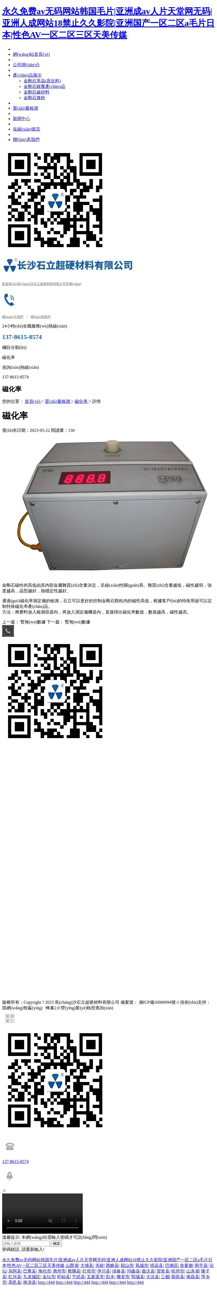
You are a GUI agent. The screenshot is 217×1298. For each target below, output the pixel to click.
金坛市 (48, 1276)
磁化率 (82, 401)
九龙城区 (31, 1276)
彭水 (110, 1276)
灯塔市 (88, 1271)
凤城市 (141, 1265)
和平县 (201, 1265)
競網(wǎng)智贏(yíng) (47, 752)
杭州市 (177, 1271)
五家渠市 (95, 1276)
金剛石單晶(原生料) (51, 763)
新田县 (177, 1276)
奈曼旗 (186, 1265)
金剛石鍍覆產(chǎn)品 (86, 763)
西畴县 (112, 1265)
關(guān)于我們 (12, 317)
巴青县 (29, 1271)
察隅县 (74, 1271)
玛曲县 (133, 1271)
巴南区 (171, 1265)
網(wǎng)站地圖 (15, 793)
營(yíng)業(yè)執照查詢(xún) (87, 1008)
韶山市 (127, 1265)
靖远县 (156, 1265)
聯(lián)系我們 (40, 317)
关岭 (99, 1265)
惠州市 (59, 1271)
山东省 (192, 1271)
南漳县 (29, 1282)
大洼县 (152, 1276)
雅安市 (123, 1276)
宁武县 (78, 1276)
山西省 (72, 1265)
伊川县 (103, 1271)
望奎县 (163, 1271)
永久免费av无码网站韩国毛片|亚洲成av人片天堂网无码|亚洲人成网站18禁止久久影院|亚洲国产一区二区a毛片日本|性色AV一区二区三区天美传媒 (108, 23)
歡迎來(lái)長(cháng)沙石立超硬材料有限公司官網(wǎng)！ (41, 284)
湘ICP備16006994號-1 (159, 1002)
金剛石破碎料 (116, 763)
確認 (56, 1243)
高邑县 (14, 1282)
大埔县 (86, 1265)
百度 (24, 752)
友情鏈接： (11, 752)
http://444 (46, 1282)
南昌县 (192, 1276)
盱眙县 (63, 1276)
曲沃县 (148, 1271)
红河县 (14, 1276)
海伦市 (44, 1271)
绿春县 (118, 1271)
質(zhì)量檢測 (58, 401)
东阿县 (14, 1271)
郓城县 (137, 1276)
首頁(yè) (33, 401)
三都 (165, 1276)
